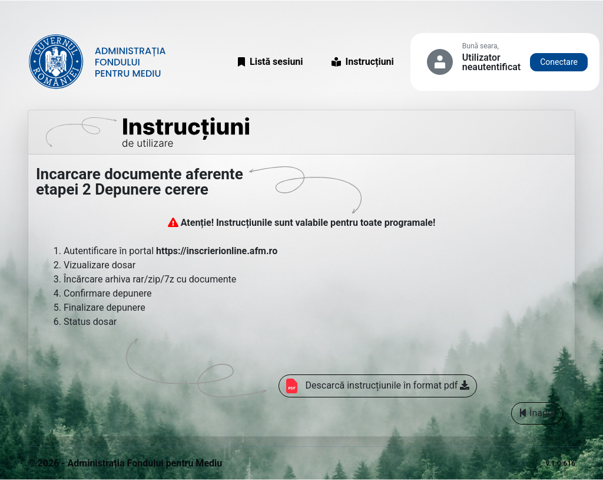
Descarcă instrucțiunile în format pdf (378, 386)
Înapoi (537, 413)
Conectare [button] (559, 62)
